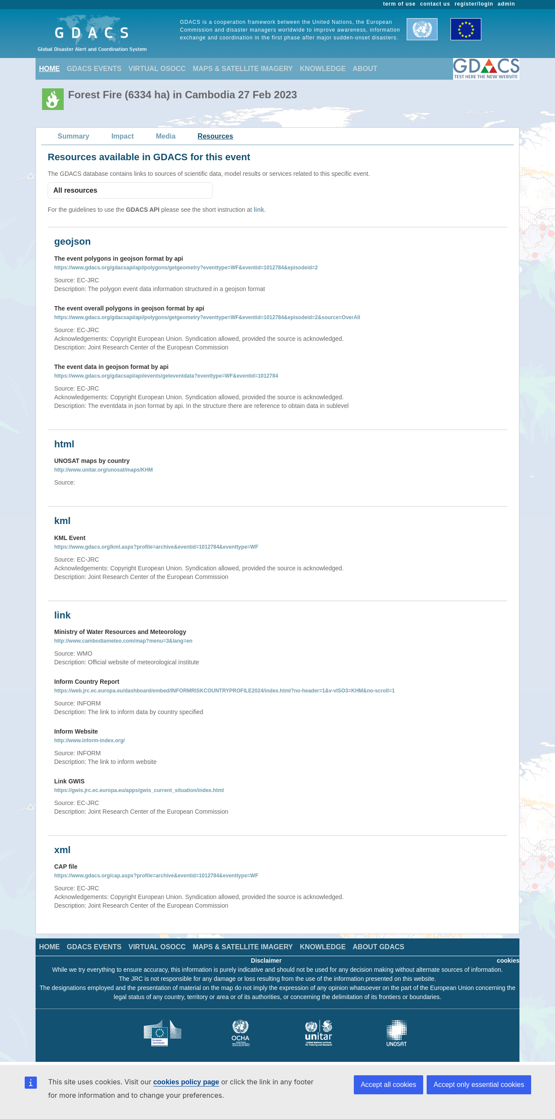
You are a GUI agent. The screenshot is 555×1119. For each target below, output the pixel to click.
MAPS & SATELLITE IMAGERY (243, 68)
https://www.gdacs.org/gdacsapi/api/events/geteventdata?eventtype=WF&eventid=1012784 (166, 376)
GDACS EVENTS (94, 68)
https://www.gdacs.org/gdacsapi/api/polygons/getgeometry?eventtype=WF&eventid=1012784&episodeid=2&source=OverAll (207, 317)
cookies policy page (186, 1082)
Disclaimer (266, 960)
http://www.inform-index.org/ (89, 740)
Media (166, 136)
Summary (73, 136)
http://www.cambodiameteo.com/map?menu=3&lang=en (123, 641)
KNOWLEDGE (323, 68)
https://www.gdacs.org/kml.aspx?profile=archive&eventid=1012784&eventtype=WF (156, 547)
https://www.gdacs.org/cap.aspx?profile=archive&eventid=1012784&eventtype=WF (156, 876)
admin (506, 4)
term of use (399, 4)
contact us (435, 4)
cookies (508, 960)
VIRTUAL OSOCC (157, 68)
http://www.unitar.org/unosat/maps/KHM (103, 470)
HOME (49, 68)
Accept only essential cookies (479, 1084)
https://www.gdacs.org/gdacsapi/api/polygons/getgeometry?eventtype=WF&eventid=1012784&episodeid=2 (186, 268)
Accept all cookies (388, 1084)
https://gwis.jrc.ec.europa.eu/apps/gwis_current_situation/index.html (139, 790)
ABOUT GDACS (378, 947)
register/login (473, 4)
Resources (215, 136)
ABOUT (365, 68)
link (259, 209)
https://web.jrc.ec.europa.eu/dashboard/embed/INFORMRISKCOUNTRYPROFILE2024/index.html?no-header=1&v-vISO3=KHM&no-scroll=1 (224, 691)
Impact (122, 136)
